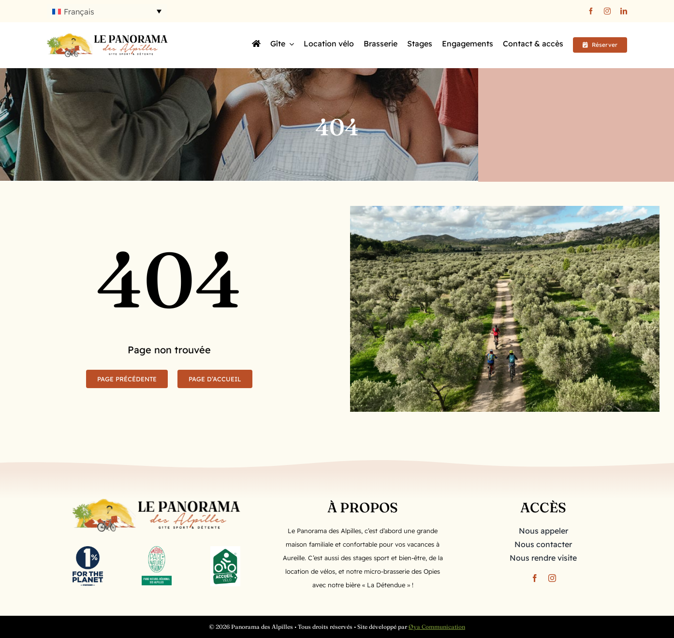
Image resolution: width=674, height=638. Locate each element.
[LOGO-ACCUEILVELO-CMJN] (225, 550)
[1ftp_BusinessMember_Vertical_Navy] (88, 550)
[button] (107, 11)
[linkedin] (623, 11)
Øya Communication (437, 626)
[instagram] (607, 11)
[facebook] (590, 11)
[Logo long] (107, 37)
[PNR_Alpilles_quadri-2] (157, 550)
